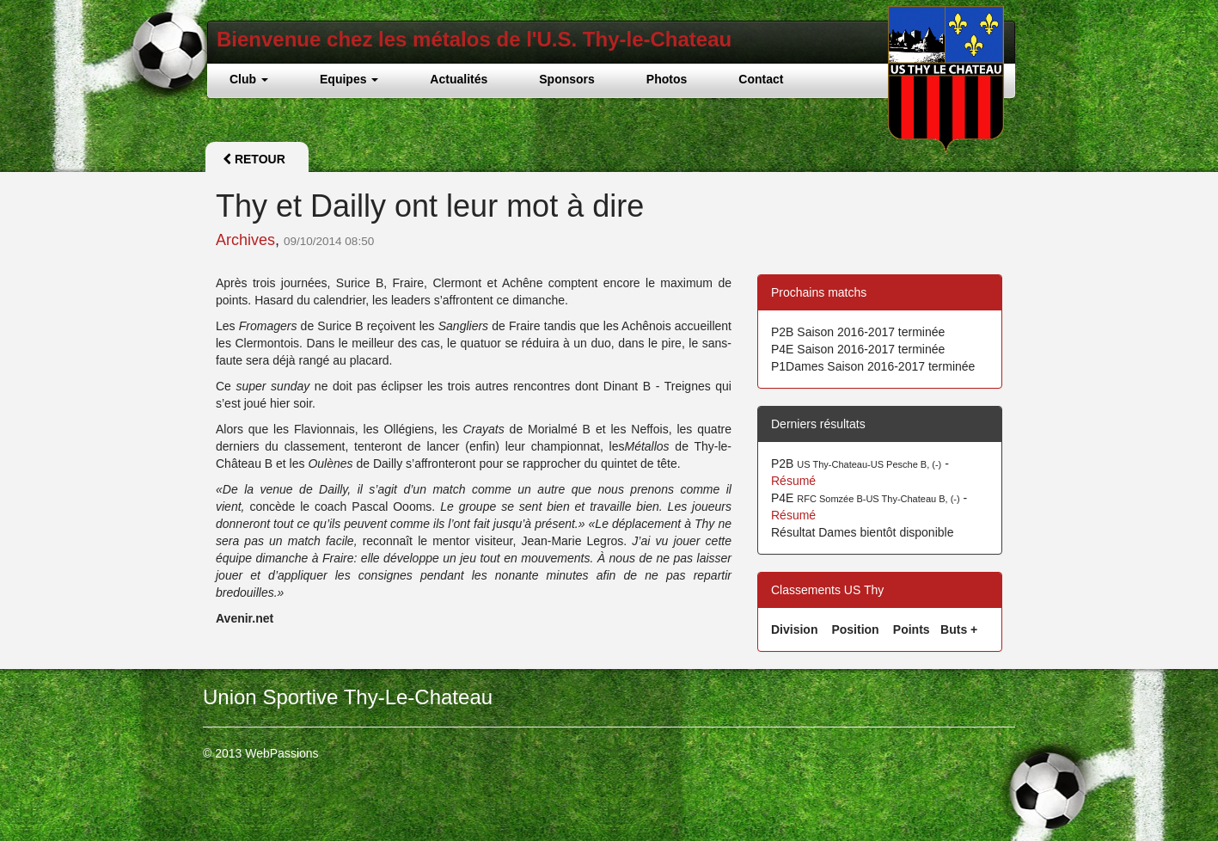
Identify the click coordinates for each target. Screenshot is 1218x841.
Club (249, 79)
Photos (666, 79)
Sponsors (567, 79)
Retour (254, 159)
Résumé (793, 481)
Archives (245, 240)
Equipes (349, 79)
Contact (760, 79)
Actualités (458, 79)
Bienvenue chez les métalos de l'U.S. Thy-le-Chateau (474, 39)
